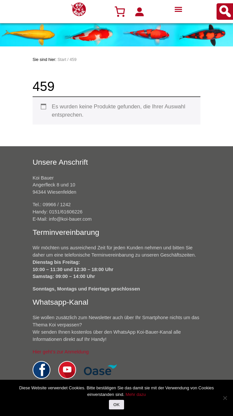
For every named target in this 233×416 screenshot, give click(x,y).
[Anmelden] (139, 11)
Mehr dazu (135, 394)
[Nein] (224, 398)
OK (116, 404)
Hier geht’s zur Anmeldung (61, 351)
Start (62, 59)
